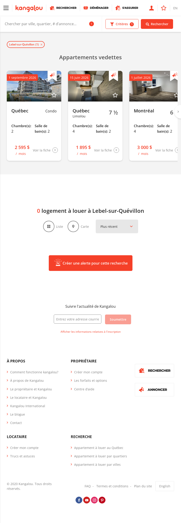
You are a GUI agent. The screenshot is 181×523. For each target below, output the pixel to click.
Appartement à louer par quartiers (100, 456)
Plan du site (143, 486)
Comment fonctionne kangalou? (34, 372)
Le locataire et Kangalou (28, 397)
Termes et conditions (112, 486)
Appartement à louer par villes (97, 464)
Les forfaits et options (90, 380)
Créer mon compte (88, 372)
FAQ (88, 486)
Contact (16, 423)
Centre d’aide (84, 389)
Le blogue (17, 414)
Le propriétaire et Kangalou (31, 389)
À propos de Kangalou (27, 380)
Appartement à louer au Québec (98, 448)
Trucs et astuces (22, 456)
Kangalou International (27, 406)
